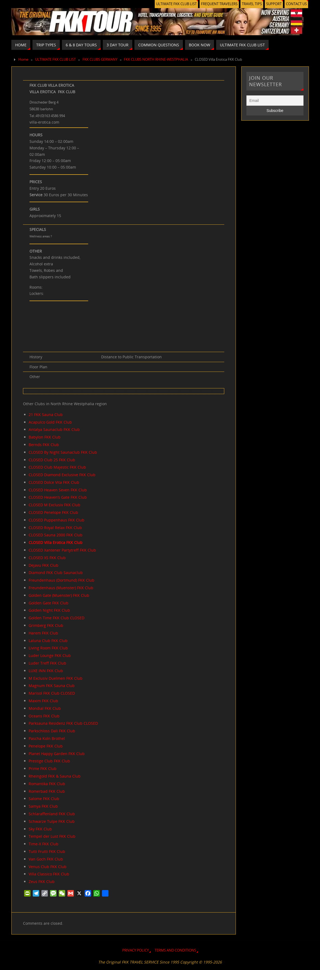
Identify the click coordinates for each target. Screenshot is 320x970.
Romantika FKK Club (47, 783)
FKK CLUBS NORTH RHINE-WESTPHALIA (156, 59)
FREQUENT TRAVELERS (219, 4)
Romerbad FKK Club (47, 791)
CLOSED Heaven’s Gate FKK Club (58, 497)
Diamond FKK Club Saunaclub (56, 572)
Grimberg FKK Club (46, 625)
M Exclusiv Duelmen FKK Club (56, 678)
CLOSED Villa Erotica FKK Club (56, 542)
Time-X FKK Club (43, 843)
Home (23, 59)
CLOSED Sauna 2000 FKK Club (56, 534)
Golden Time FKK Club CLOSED (56, 617)
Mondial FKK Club (45, 708)
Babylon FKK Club (45, 437)
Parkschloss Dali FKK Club (52, 730)
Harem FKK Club (43, 633)
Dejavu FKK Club (43, 565)
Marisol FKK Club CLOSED (52, 693)
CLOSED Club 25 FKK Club (52, 459)
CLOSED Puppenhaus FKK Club (56, 520)
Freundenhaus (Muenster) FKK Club (61, 587)
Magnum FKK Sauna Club (52, 685)
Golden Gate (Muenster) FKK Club (59, 595)
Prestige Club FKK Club (49, 760)
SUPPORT (274, 4)
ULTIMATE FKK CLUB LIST (176, 4)
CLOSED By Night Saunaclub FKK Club (63, 452)
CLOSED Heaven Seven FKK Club (58, 489)
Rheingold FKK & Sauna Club (55, 776)
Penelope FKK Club (46, 746)
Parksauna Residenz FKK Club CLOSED (63, 723)
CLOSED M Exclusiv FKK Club (54, 504)
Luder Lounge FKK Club (50, 655)
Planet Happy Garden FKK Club (57, 753)
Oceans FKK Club (44, 715)
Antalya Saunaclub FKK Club (54, 429)
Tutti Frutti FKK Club (47, 851)
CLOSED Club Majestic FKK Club (57, 467)
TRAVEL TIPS (252, 4)
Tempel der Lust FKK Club (52, 836)
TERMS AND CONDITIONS (175, 950)
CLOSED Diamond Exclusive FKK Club (62, 474)
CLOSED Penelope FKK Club (53, 512)
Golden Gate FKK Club (48, 602)
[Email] (275, 100)
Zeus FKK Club (42, 881)
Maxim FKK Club (43, 700)
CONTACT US (296, 4)
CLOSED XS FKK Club (47, 557)
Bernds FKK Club (44, 444)
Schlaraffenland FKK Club (52, 813)
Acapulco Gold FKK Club (50, 422)
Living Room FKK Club (48, 647)
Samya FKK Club (43, 806)
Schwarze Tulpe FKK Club (52, 821)
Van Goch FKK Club (46, 859)
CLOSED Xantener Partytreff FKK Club (62, 550)
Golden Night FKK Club (49, 610)
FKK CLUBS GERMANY (100, 59)
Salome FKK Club (44, 798)
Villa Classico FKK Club (49, 873)
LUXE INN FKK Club (46, 670)
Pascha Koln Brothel (47, 738)
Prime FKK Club (43, 768)
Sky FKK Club (40, 829)
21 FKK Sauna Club (46, 414)
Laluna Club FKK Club (48, 640)
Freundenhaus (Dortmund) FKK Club (61, 580)
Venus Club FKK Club (48, 866)
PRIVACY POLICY (135, 950)
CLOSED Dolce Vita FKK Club (54, 482)
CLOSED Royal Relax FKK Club (55, 527)
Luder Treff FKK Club (47, 663)
